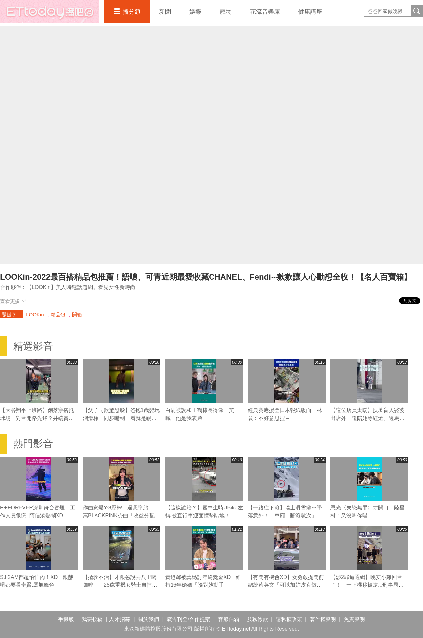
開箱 (77, 314)
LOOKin (35, 314)
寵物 (226, 11)
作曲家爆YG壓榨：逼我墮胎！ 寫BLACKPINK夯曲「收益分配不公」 (121, 515)
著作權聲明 (323, 619)
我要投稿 (92, 619)
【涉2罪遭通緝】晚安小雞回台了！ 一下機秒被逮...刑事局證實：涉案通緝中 (367, 585)
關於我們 (148, 619)
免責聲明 (354, 619)
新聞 (165, 11)
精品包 (58, 314)
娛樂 (195, 11)
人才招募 (119, 619)
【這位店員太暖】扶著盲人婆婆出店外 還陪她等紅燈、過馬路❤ (367, 418)
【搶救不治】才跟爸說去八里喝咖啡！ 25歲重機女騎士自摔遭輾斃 (120, 585)
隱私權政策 (289, 619)
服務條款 (257, 619)
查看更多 (13, 301)
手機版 (66, 619)
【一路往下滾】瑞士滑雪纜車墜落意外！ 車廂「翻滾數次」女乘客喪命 (285, 515)
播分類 (131, 11)
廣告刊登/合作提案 (188, 619)
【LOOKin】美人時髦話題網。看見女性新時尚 (80, 287)
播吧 (49, 11)
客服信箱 (228, 619)
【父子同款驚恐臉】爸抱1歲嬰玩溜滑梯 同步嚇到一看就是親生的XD (121, 418)
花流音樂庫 (265, 11)
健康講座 (310, 11)
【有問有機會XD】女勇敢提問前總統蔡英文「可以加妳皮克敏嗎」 (286, 585)
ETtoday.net (236, 629)
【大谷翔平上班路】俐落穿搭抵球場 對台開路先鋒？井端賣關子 (37, 418)
